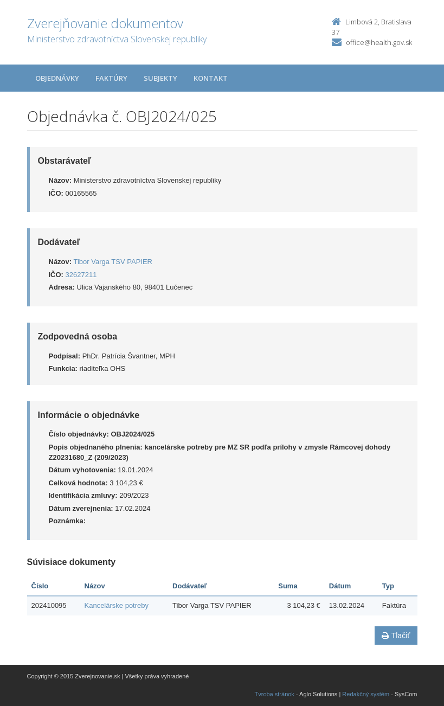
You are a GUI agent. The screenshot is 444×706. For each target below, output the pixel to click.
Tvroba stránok (274, 694)
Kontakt (211, 78)
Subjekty (160, 78)
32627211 (81, 275)
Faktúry (111, 78)
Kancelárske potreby (117, 605)
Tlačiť (396, 635)
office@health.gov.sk (379, 42)
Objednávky (57, 78)
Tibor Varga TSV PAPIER (113, 262)
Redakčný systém (365, 694)
